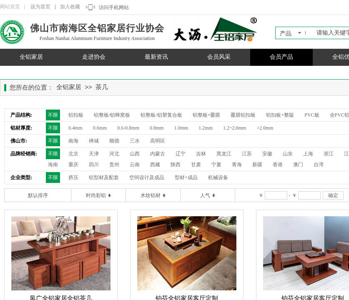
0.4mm (75, 128)
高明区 (157, 141)
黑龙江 (223, 154)
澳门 (298, 165)
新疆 (257, 165)
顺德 (114, 141)
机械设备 (218, 177)
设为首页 (40, 7)
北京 (73, 154)
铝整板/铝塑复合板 (161, 115)
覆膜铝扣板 (243, 115)
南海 (73, 141)
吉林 (201, 154)
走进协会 (93, 57)
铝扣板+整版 (280, 115)
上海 (308, 154)
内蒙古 (157, 154)
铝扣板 (75, 115)
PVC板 (311, 115)
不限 (53, 115)
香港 (278, 165)
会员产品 (281, 57)
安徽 (267, 154)
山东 (288, 154)
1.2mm (205, 128)
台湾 (319, 165)
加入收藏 (70, 7)
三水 (135, 141)
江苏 (247, 154)
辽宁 (181, 154)
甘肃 (196, 165)
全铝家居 (31, 57)
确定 (333, 195)
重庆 (73, 165)
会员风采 (219, 57)
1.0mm (181, 128)
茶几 (101, 87)
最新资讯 (156, 57)
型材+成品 (186, 177)
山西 (135, 154)
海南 (53, 165)
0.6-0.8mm (128, 128)
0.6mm (100, 128)
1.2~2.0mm (234, 128)
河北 (114, 154)
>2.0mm (264, 128)
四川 (94, 165)
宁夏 (216, 165)
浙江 (329, 154)
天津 (94, 154)
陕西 (176, 165)
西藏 (155, 165)
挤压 (73, 177)
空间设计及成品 (146, 177)
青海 (237, 165)
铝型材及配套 (104, 177)
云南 (135, 165)
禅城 (94, 141)
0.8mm (157, 128)
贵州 (114, 165)
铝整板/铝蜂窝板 (112, 115)
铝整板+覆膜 (207, 115)
